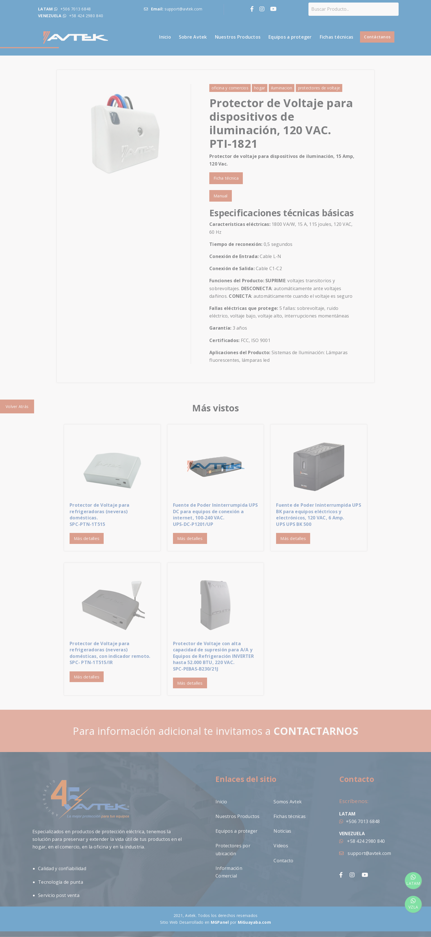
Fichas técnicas (337, 37)
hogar (259, 88)
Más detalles (86, 538)
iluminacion (281, 88)
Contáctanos (377, 36)
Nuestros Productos (238, 37)
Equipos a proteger (290, 37)
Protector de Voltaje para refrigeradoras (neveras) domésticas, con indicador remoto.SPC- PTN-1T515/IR (110, 652)
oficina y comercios (230, 88)
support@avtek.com (365, 853)
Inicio (165, 37)
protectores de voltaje (319, 88)
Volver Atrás (17, 406)
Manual (221, 196)
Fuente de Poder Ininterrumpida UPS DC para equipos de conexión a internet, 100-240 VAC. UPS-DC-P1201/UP (215, 514)
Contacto (283, 860)
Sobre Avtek (193, 37)
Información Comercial (229, 872)
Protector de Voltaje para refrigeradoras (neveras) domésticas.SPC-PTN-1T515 (99, 514)
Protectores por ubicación (233, 849)
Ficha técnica (226, 178)
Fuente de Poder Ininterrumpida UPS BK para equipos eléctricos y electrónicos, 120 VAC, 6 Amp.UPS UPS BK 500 (318, 514)
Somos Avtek (288, 802)
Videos (281, 846)
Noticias (282, 831)
